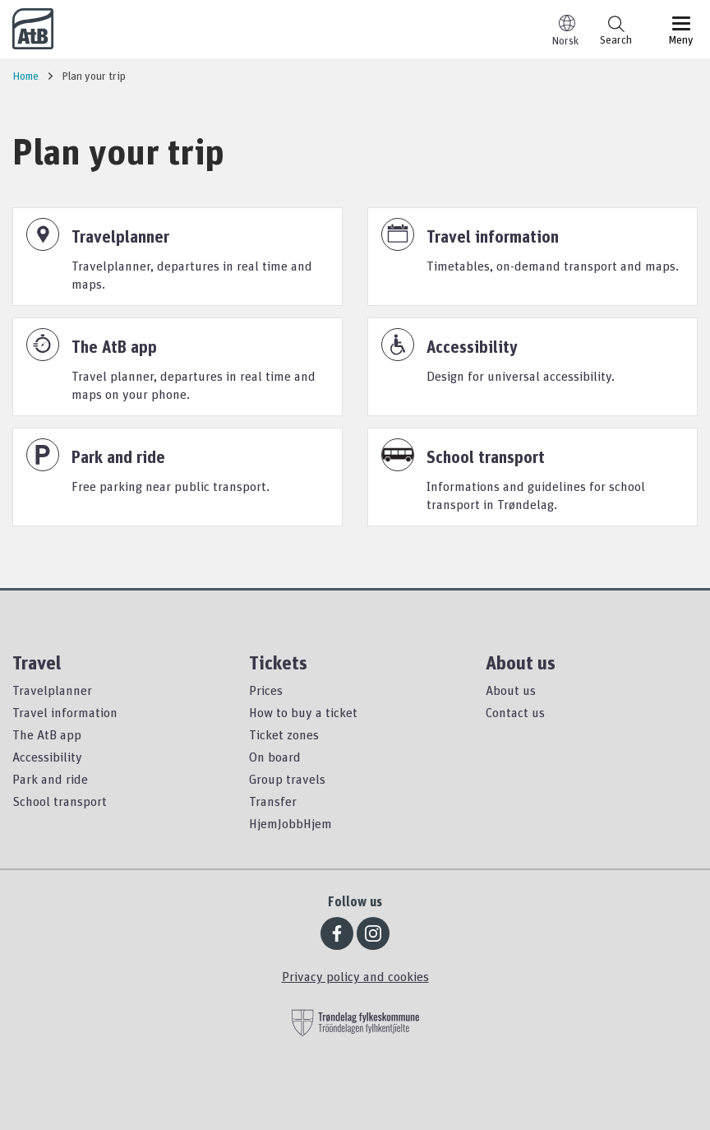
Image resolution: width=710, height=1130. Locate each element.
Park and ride (50, 779)
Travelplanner (52, 690)
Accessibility (47, 756)
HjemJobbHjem (290, 823)
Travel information (65, 712)
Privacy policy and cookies (355, 976)
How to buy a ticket (303, 712)
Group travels (287, 779)
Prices (266, 690)
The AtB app (46, 734)
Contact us (515, 712)
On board (275, 756)
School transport (59, 801)
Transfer (273, 801)
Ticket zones (284, 734)
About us (511, 690)
